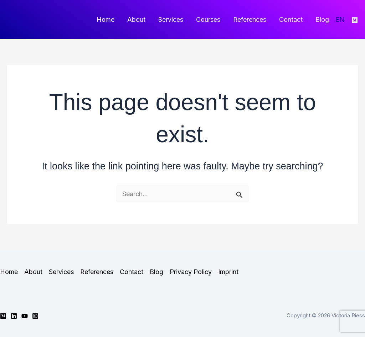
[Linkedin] (14, 316)
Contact (291, 19)
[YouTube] (24, 316)
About (136, 19)
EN (339, 19)
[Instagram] (35, 316)
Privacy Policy (191, 272)
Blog (322, 19)
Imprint (228, 272)
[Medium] (354, 20)
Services (170, 19)
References (249, 19)
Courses (208, 19)
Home (105, 19)
